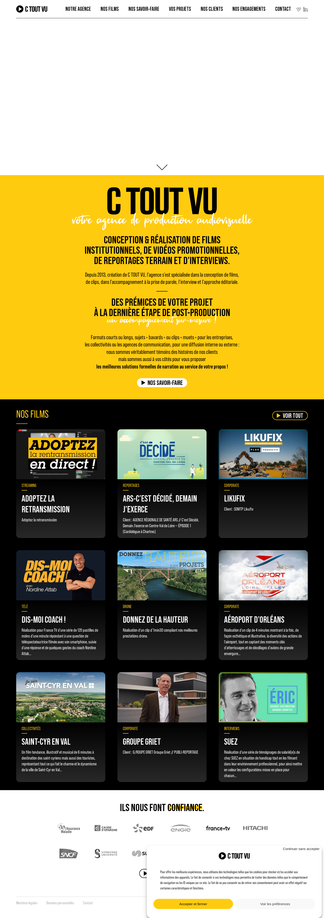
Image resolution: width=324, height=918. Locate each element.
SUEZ (231, 741)
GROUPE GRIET (142, 741)
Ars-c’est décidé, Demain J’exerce (160, 503)
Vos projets (180, 9)
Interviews (231, 728)
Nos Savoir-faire (143, 9)
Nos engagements (249, 9)
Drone (127, 606)
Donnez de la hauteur (155, 619)
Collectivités (31, 728)
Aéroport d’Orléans (254, 619)
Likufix (234, 498)
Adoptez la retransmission (46, 503)
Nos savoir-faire (165, 382)
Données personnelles (60, 903)
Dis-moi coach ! (44, 619)
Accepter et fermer (193, 904)
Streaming (29, 485)
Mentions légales (26, 903)
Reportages (131, 485)
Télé (25, 606)
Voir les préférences (275, 904)
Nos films (110, 9)
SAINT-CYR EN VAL (46, 741)
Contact (283, 9)
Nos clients (212, 9)
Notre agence (78, 9)
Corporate (231, 485)
